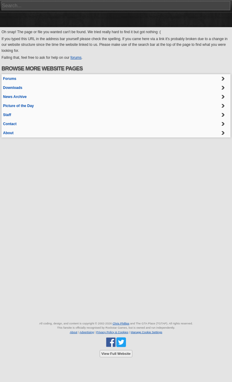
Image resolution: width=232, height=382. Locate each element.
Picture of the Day (18, 106)
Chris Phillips (121, 323)
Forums (9, 79)
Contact (10, 124)
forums (76, 57)
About (8, 133)
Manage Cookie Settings (147, 332)
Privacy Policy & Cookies (112, 332)
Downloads (12, 88)
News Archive (15, 97)
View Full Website (116, 353)
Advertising (86, 332)
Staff (7, 115)
